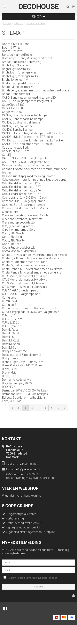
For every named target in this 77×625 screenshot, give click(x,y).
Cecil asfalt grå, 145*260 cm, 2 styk (24, 197)
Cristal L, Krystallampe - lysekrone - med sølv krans (34, 254)
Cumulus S (9, 304)
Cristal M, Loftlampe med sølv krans (25, 265)
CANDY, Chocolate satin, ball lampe (24, 115)
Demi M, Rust (10, 340)
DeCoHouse (38, 7)
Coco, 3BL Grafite (13, 233)
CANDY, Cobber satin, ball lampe (22, 119)
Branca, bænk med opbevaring (21, 61)
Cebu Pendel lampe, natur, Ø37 (21, 186)
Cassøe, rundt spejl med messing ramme (28, 176)
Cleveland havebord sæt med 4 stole (25, 215)
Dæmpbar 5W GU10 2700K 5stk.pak (25, 390)
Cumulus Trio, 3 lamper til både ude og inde (29, 308)
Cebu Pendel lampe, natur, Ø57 (21, 194)
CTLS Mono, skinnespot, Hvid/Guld (24, 276)
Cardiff (6, 154)
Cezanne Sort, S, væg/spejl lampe (23, 204)
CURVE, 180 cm (12, 319)
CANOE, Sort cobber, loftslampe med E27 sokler (33, 140)
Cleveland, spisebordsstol (18, 222)
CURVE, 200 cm (12, 322)
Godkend (38, 586)
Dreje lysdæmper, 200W (17, 383)
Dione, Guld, (9, 369)
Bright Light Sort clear (16, 65)
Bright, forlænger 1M (15, 79)
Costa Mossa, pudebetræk (19, 251)
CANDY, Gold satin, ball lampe (21, 122)
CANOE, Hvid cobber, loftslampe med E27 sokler (33, 133)
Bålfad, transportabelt (16, 94)
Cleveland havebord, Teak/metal (22, 219)
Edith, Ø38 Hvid (11, 401)
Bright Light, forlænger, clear (20, 72)
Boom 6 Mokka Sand (15, 44)
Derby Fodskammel (14, 351)
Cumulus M (9, 301)
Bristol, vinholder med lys (18, 86)
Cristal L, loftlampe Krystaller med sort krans (30, 258)
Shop (38, 16)
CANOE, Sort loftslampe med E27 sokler (27, 144)
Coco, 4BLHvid (11, 244)
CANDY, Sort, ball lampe (17, 129)
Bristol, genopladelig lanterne (20, 83)
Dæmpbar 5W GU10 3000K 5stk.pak (25, 394)
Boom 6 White (11, 47)
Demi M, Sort (10, 347)
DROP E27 (8, 386)
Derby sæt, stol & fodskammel (21, 354)
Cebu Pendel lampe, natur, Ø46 (21, 190)
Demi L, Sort (9, 336)
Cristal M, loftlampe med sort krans (24, 262)
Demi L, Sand (10, 333)
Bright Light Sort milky (16, 69)
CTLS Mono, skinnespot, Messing (23, 283)
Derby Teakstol (11, 358)
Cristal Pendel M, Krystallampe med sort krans (31, 272)
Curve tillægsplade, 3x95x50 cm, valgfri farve (30, 312)
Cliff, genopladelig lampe (17, 226)
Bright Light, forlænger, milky (20, 76)
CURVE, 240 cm (12, 326)
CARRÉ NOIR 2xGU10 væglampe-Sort (25, 161)
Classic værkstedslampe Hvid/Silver (25, 208)
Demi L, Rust (10, 329)
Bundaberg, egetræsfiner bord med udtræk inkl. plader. (36, 90)
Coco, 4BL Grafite (13, 240)
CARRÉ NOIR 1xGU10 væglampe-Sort (25, 158)
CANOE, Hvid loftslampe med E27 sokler (28, 136)
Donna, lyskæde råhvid (16, 379)
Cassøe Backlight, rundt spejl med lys (26, 165)
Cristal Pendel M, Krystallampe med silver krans (32, 269)
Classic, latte (10, 212)
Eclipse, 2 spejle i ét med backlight (23, 397)
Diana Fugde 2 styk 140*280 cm (22, 362)
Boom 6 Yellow (12, 51)
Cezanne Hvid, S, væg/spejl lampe (23, 201)
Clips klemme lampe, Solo (18, 229)
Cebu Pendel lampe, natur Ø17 (21, 183)
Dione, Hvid (9, 372)
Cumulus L (9, 297)
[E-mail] (38, 569)
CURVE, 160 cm (12, 315)
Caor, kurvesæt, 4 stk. (15, 147)
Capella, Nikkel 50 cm (15, 151)
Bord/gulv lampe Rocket (17, 54)
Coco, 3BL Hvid (12, 236)
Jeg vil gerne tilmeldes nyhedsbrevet (40, 577)
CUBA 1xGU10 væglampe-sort (21, 290)
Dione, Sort (9, 376)
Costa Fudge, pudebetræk (18, 247)
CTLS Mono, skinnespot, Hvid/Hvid (24, 279)
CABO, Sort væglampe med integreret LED (28, 101)
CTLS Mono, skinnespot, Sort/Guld (24, 286)
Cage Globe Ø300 (13, 108)
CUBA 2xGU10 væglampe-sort (21, 294)
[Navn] (38, 562)
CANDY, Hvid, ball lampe (17, 126)
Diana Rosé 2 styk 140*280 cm (22, 365)
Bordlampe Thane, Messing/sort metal (27, 58)
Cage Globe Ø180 (13, 104)
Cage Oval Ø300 (12, 111)
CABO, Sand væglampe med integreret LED (29, 97)
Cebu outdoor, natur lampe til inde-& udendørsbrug (34, 179)
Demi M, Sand (11, 344)
